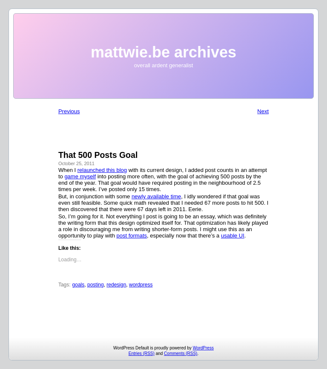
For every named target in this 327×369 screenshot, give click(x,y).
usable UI (232, 235)
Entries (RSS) (142, 353)
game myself (80, 176)
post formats (131, 235)
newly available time (156, 196)
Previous (69, 111)
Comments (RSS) (180, 353)
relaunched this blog (102, 170)
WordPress (203, 348)
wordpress (140, 285)
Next (263, 111)
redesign (116, 285)
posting (95, 285)
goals (78, 285)
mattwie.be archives (163, 52)
